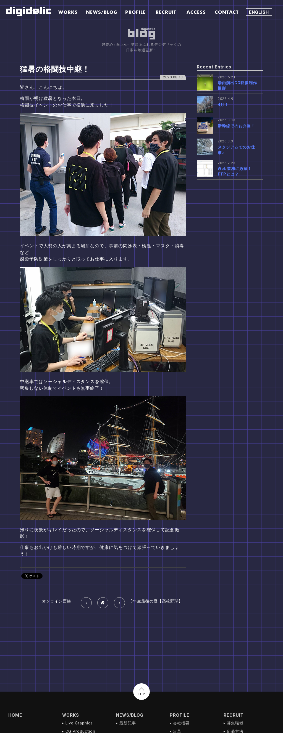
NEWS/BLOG (130, 715)
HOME (15, 715)
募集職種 (235, 723)
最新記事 (127, 723)
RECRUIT (234, 715)
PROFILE (179, 715)
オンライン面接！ (58, 601)
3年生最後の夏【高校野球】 (156, 601)
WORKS (70, 715)
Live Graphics (79, 723)
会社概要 (181, 723)
